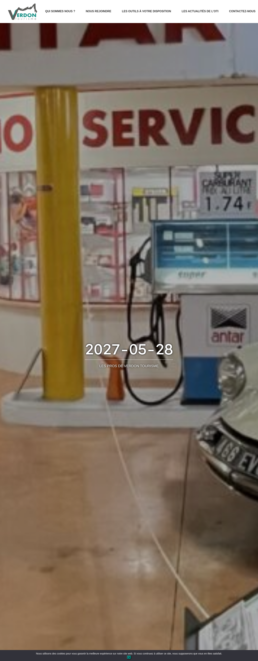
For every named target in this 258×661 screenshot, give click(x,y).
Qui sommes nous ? (60, 11)
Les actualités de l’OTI (200, 11)
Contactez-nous (242, 11)
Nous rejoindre (98, 11)
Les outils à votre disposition (146, 11)
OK (129, 657)
